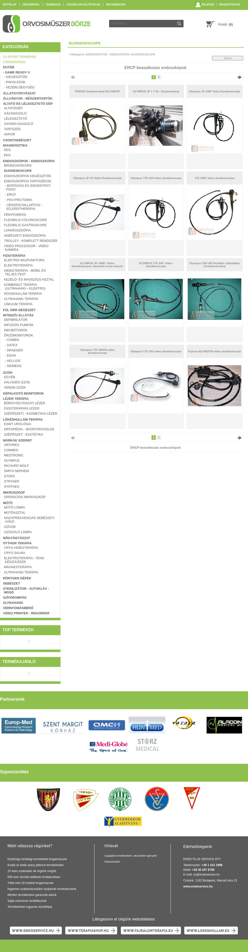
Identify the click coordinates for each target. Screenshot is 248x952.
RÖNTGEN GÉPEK (17, 578)
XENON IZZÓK (15, 387)
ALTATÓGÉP (13, 108)
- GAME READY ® (16, 72)
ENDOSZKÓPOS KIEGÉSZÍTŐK (27, 176)
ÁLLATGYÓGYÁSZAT (19, 93)
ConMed (11, 450)
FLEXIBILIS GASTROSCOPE (25, 225)
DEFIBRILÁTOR (15, 320)
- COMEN (12, 340)
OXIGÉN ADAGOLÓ (18, 124)
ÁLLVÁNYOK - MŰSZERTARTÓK (28, 98)
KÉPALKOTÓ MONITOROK (23, 393)
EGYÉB (8, 67)
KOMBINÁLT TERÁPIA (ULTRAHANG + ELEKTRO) (24, 286)
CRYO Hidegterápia (21, 547)
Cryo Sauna (14, 553)
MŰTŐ (7, 503)
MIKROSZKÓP (14, 492)
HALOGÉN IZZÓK (17, 382)
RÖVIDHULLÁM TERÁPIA (23, 293)
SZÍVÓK (10, 527)
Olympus (12, 460)
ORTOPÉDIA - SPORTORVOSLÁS (29, 429)
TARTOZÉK (12, 129)
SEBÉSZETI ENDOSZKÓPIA (25, 235)
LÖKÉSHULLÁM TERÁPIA (23, 419)
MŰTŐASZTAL (14, 512)
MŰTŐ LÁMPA (14, 507)
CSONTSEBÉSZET (17, 140)
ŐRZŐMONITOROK (18, 335)
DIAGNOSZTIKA (15, 145)
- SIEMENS (13, 366)
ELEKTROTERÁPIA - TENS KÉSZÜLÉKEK (24, 560)
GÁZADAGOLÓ (15, 113)
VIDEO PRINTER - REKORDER (26, 613)
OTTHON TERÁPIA (17, 543)
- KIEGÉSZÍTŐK (16, 77)
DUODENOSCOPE (18, 171)
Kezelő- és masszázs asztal (29, 279)
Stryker (11, 481)
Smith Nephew (16, 471)
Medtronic (14, 455)
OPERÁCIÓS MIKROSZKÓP (25, 497)
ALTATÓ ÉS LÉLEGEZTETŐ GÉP (28, 104)
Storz (9, 476)
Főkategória (76, 54)
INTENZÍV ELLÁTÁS (18, 315)
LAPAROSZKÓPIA (17, 230)
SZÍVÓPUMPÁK (15, 597)
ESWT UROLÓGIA (17, 424)
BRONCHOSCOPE (18, 165)
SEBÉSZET (11, 583)
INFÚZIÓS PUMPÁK (18, 325)
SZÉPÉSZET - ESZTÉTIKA (23, 434)
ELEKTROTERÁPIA (18, 265)
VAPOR (9, 134)
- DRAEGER (14, 350)
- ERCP (10, 194)
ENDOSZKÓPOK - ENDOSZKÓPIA (29, 161)
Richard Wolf (16, 466)
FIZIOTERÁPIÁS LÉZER (21, 408)
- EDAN (10, 355)
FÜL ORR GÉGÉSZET (19, 310)
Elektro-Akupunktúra (24, 260)
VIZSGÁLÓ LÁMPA (18, 532)
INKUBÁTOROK (15, 330)
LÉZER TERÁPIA (16, 399)
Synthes (11, 486)
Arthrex (11, 445)
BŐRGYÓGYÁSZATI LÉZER (24, 403)
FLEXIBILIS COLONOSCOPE (25, 220)
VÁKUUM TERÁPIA (18, 304)
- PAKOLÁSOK (14, 82)
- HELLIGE (13, 361)
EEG (7, 150)
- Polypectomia (18, 200)
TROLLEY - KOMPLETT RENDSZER (31, 241)
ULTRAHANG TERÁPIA (21, 299)
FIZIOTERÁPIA (14, 255)
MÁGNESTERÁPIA (18, 567)
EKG (7, 155)
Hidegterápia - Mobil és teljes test (25, 272)
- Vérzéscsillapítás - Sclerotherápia (23, 207)
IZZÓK (8, 372)
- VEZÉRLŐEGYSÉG (19, 87)
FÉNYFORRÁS (15, 215)
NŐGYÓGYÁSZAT (16, 538)
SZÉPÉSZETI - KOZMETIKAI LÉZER (30, 413)
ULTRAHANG (13, 603)
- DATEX (11, 345)
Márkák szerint (17, 440)
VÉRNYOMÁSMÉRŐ (18, 608)
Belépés (207, 4)
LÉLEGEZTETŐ (15, 118)
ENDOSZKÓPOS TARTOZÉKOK (27, 181)
